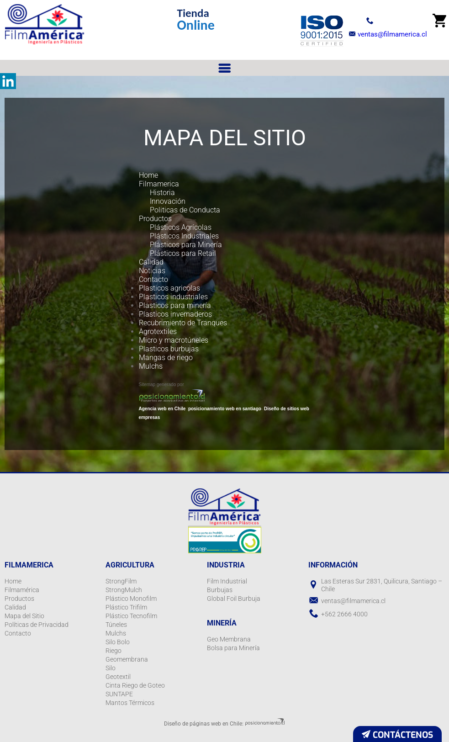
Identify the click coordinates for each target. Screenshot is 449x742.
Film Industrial (227, 581)
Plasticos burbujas (169, 348)
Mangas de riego (166, 357)
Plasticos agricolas (169, 288)
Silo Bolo (118, 642)
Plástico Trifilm (126, 607)
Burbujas (219, 590)
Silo (111, 668)
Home (148, 175)
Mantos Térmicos (130, 702)
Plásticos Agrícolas (180, 227)
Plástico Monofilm (131, 598)
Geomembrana (127, 659)
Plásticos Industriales (184, 236)
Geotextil (118, 676)
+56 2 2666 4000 (378, 20)
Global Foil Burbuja (233, 598)
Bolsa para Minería (233, 648)
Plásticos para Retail (183, 253)
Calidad (151, 262)
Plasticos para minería (175, 305)
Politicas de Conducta (185, 210)
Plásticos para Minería (186, 244)
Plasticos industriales (173, 296)
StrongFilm (121, 581)
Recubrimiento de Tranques (183, 322)
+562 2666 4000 (344, 614)
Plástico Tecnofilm (131, 616)
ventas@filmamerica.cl (385, 34)
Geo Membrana (229, 639)
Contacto (153, 279)
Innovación (167, 201)
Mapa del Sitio (24, 616)
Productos (155, 218)
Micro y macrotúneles (173, 340)
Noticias (152, 270)
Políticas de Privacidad (37, 624)
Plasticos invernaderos (175, 314)
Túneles (116, 624)
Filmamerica (159, 184)
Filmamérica (22, 590)
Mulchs (151, 366)
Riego (113, 650)
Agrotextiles (158, 331)
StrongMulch (124, 590)
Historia (162, 192)
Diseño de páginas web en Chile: (203, 724)
